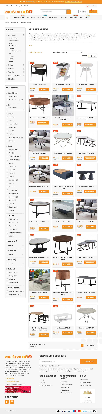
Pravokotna (14, 282)
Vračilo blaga (65, 387)
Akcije (42, 380)
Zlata (11, 204)
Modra (12, 173)
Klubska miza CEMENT (86, 328)
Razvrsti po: (56, 52)
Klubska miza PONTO (86, 186)
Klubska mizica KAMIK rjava (39, 118)
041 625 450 (24, 6)
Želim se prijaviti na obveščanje (51, 366)
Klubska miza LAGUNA (86, 222)
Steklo (12, 141)
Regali (10, 53)
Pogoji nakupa (65, 382)
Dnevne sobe (19, 17)
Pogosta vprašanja (66, 393)
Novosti (43, 382)
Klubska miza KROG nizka (63, 153)
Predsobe (53, 18)
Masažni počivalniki (14, 51)
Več (31, 45)
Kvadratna (13, 272)
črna (12, 210)
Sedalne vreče (13, 38)
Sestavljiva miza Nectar (16, 291)
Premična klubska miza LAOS (39, 257)
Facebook (7, 402)
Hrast (12, 170)
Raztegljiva (13, 219)
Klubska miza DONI (39, 84)
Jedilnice (31, 18)
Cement (12, 166)
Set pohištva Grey (15, 294)
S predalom (13, 229)
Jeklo (12, 120)
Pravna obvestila (86, 385)
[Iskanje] (55, 11)
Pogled (84, 55)
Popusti (74, 17)
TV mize (11, 56)
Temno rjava (13, 193)
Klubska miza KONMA (86, 84)
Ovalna (12, 279)
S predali (12, 226)
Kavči (10, 43)
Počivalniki (12, 48)
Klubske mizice (14, 46)
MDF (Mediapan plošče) (16, 137)
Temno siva (13, 197)
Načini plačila (65, 390)
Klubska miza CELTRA (39, 293)
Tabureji (11, 58)
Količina (64, 52)
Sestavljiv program (15, 232)
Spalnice (42, 17)
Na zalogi (13, 96)
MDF (11, 134)
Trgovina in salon (86, 382)
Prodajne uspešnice (46, 385)
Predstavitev (84, 380)
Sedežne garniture (14, 40)
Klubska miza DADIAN (62, 328)
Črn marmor (13, 207)
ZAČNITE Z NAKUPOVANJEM (73, 1)
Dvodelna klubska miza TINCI (39, 186)
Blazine (11, 61)
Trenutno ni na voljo (16, 100)
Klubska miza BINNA (39, 153)
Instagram (12, 402)
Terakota (12, 200)
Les (11, 131)
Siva (11, 183)
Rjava (11, 176)
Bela (12, 153)
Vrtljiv (11, 236)
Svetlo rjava (13, 190)
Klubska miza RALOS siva (86, 293)
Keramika (13, 124)
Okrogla (13, 276)
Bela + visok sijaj (15, 156)
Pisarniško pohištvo (14, 75)
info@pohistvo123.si (11, 6)
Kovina (12, 127)
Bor (11, 163)
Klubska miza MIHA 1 (86, 153)
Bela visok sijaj (14, 159)
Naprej (93, 345)
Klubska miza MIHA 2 (86, 257)
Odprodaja (85, 17)
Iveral (12, 117)
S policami (13, 222)
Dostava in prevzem (66, 384)
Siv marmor (13, 180)
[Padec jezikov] (91, 5)
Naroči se (88, 361)
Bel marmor (13, 149)
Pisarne (63, 18)
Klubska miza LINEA (63, 222)
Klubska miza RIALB (63, 84)
